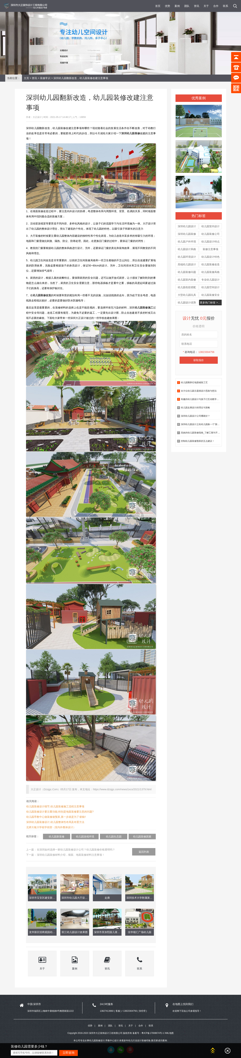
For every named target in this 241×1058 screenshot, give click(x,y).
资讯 (196, 5)
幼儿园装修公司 (210, 233)
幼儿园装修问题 (187, 272)
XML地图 (169, 1033)
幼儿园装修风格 (210, 272)
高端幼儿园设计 (187, 264)
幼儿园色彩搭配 (187, 287)
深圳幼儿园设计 (187, 226)
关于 (206, 5)
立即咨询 (68, 1052)
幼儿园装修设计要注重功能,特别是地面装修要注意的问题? (60, 811)
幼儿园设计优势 (187, 302)
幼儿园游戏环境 (85, 836)
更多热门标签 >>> (210, 302)
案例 (177, 5)
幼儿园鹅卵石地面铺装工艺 (194, 382)
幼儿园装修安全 (210, 294)
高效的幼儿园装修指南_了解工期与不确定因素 (204, 432)
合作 (215, 5)
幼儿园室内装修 (187, 279)
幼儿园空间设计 (210, 287)
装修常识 (45, 78)
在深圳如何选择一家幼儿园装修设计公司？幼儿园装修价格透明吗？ (76, 849)
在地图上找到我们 (183, 1004)
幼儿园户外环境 (187, 241)
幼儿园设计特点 (210, 241)
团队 (186, 5)
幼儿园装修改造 (210, 264)
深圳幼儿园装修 (187, 233)
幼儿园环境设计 (187, 256)
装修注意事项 (210, 249)
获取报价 (198, 360)
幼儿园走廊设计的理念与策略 (195, 407)
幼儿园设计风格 (187, 249)
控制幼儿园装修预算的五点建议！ (197, 441)
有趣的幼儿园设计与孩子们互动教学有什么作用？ (205, 399)
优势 (167, 5)
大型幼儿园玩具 (187, 294)
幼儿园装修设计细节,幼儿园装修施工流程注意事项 (55, 806)
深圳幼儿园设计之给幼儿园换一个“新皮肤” (202, 424)
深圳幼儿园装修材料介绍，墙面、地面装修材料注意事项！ (71, 854)
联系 (225, 5)
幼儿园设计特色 (210, 256)
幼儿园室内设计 (210, 226)
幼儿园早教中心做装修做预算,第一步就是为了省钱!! (56, 816)
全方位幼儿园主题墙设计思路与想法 (199, 391)
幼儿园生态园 (114, 836)
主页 (26, 78)
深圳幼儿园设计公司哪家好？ (195, 416)
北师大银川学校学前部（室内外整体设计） (51, 827)
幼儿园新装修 (56, 836)
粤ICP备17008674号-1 (152, 1033)
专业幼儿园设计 (210, 279)
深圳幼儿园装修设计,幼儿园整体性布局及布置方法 (55, 822)
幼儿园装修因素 (142, 836)
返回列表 (144, 851)
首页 (157, 5)
